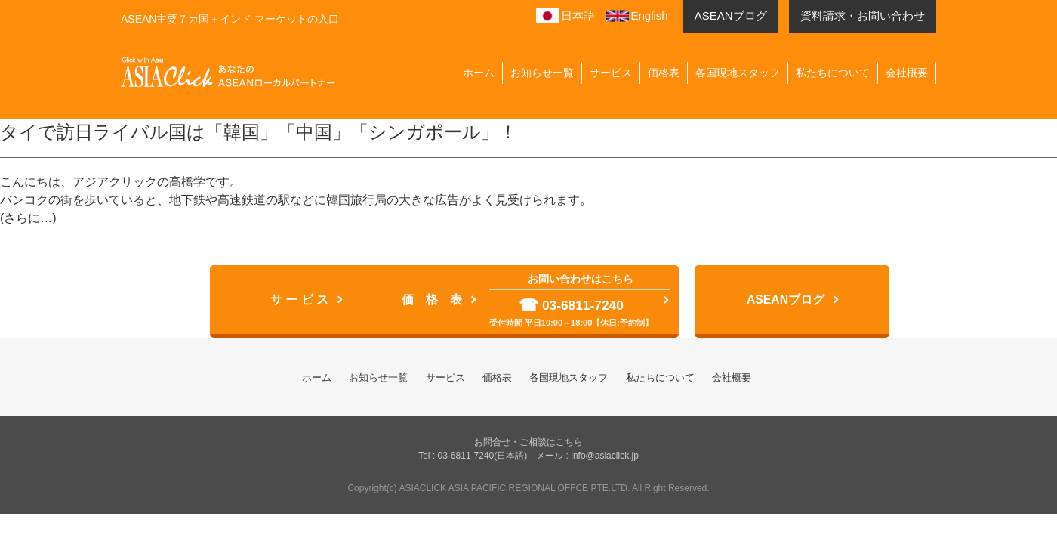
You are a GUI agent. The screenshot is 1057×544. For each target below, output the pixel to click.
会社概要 (907, 72)
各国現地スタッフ (737, 72)
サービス (611, 72)
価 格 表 (407, 300)
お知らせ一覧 (542, 72)
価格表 (664, 72)
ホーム (479, 72)
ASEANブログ (837, 300)
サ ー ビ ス (191, 300)
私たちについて (833, 72)
